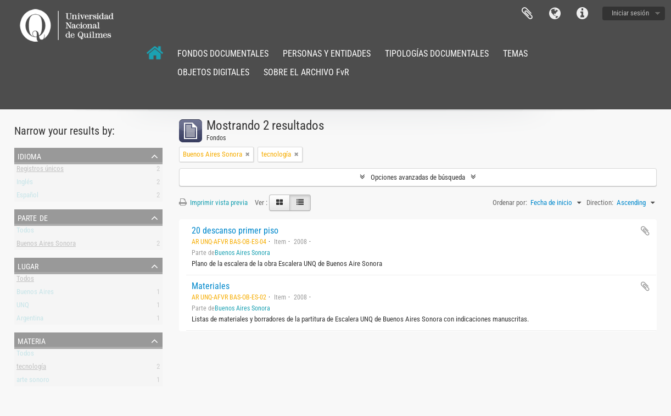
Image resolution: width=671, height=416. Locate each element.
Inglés (24, 184)
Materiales (211, 286)
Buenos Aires (35, 294)
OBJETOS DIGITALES (213, 72)
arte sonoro (32, 382)
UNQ (22, 307)
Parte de (33, 217)
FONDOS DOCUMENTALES (223, 53)
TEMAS (515, 53)
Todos (25, 232)
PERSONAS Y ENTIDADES (327, 53)
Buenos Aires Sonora (46, 245)
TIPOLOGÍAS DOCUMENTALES (437, 53)
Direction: (599, 202)
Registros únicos (40, 171)
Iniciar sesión (630, 13)
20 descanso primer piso (235, 230)
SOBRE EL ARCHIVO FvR (306, 72)
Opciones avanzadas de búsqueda (418, 177)
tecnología (31, 368)
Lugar (28, 265)
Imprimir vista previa (213, 202)
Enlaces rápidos (582, 13)
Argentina (29, 320)
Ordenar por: (510, 202)
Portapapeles (527, 13)
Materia (32, 340)
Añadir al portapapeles (645, 230)
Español (27, 197)
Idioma (554, 13)
